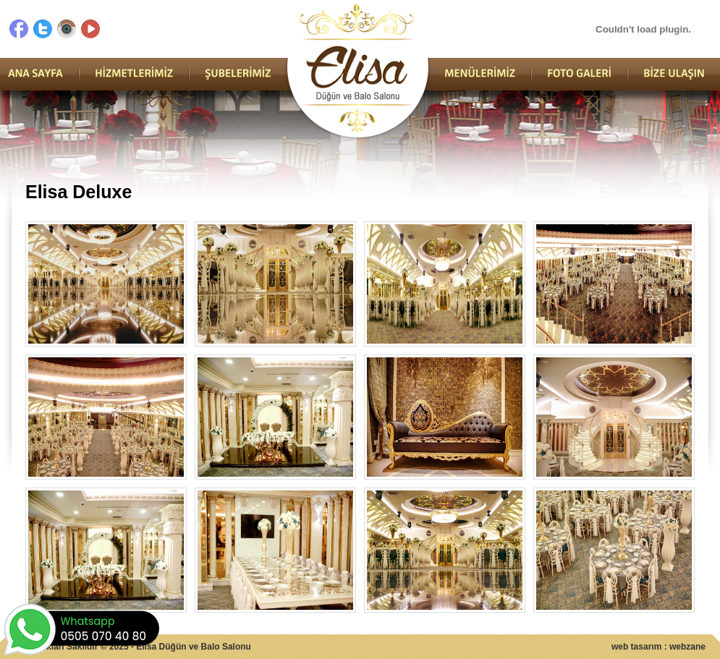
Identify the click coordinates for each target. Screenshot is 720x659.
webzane (687, 647)
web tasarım (636, 647)
